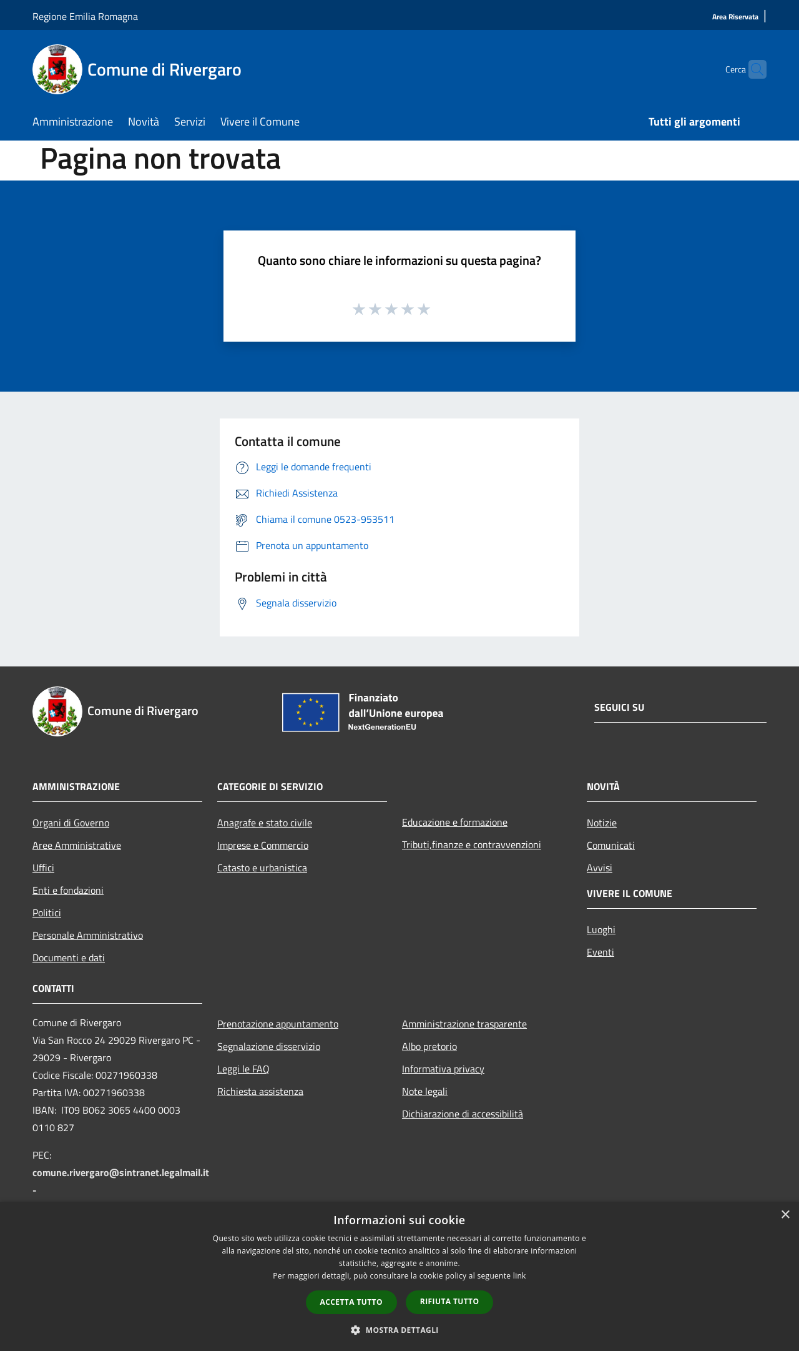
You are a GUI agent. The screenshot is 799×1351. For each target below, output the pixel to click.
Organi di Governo (70, 822)
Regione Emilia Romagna (85, 16)
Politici (46, 912)
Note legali (425, 1091)
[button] (399, 1330)
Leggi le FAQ (243, 1068)
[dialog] (399, 1276)
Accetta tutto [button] (351, 1302)
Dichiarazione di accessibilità (462, 1113)
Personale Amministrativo (87, 935)
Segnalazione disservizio (268, 1046)
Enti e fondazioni (68, 890)
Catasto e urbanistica (262, 867)
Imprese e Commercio (262, 845)
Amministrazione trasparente (464, 1023)
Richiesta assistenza (260, 1091)
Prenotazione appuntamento (277, 1023)
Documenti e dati (68, 957)
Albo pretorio (429, 1046)
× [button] (785, 1215)
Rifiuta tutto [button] (449, 1301)
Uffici (43, 867)
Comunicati (611, 845)
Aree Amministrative (76, 845)
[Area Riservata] (735, 17)
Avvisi (599, 867)
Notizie (602, 822)
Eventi (600, 951)
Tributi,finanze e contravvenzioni (471, 844)
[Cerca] (752, 69)
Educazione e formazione (454, 821)
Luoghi (601, 929)
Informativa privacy (443, 1068)
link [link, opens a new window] (519, 1275)
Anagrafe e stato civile (264, 822)
